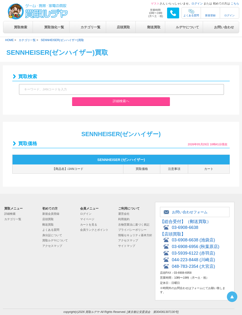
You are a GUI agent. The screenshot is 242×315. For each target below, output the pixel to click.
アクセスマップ (52, 246)
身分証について (52, 235)
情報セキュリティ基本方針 (135, 235)
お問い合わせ (224, 27)
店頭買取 (123, 27)
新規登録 (210, 15)
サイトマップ (126, 246)
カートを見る (88, 224)
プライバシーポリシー (132, 229)
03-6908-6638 (185, 227)
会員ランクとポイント (94, 229)
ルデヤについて (187, 27)
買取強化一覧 (54, 27)
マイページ (87, 219)
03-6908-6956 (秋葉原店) (195, 246)
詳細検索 (10, 213)
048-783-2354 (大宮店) (193, 266)
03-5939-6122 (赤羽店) (193, 253)
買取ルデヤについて (55, 240)
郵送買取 (153, 27)
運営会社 (124, 213)
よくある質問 (191, 15)
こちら (235, 3)
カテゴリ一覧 (90, 27)
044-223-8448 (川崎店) (193, 259)
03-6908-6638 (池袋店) (193, 240)
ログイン (197, 3)
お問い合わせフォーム (189, 212)
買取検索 (20, 27)
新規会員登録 (50, 213)
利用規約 (124, 219)
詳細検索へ (121, 101)
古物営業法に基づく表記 (133, 224)
